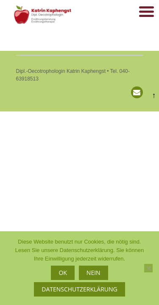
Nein (93, 273)
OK (63, 273)
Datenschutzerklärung (79, 289)
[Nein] (148, 268)
